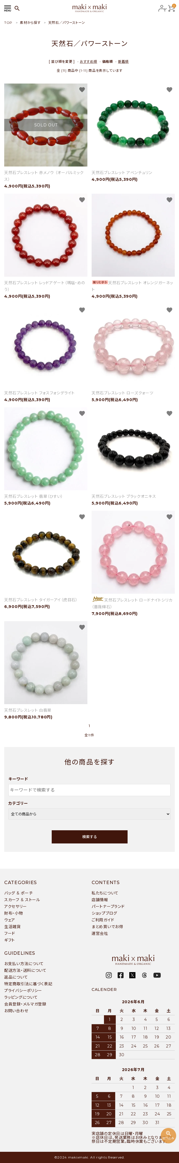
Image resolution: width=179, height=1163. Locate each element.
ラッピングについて (21, 997)
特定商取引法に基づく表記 (28, 983)
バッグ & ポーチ (18, 893)
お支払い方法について (24, 963)
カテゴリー (18, 803)
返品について (16, 977)
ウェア (9, 919)
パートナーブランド (108, 906)
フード (9, 933)
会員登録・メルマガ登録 (25, 1004)
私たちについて (105, 893)
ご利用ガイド (103, 919)
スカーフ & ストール (22, 899)
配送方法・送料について (25, 970)
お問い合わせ (16, 1010)
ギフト (9, 940)
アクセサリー (15, 906)
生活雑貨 (12, 926)
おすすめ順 (88, 61)
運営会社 (100, 933)
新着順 (123, 61)
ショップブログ (104, 913)
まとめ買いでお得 (107, 926)
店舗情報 (100, 899)
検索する (89, 836)
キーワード (18, 779)
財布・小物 (13, 913)
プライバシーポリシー (23, 990)
